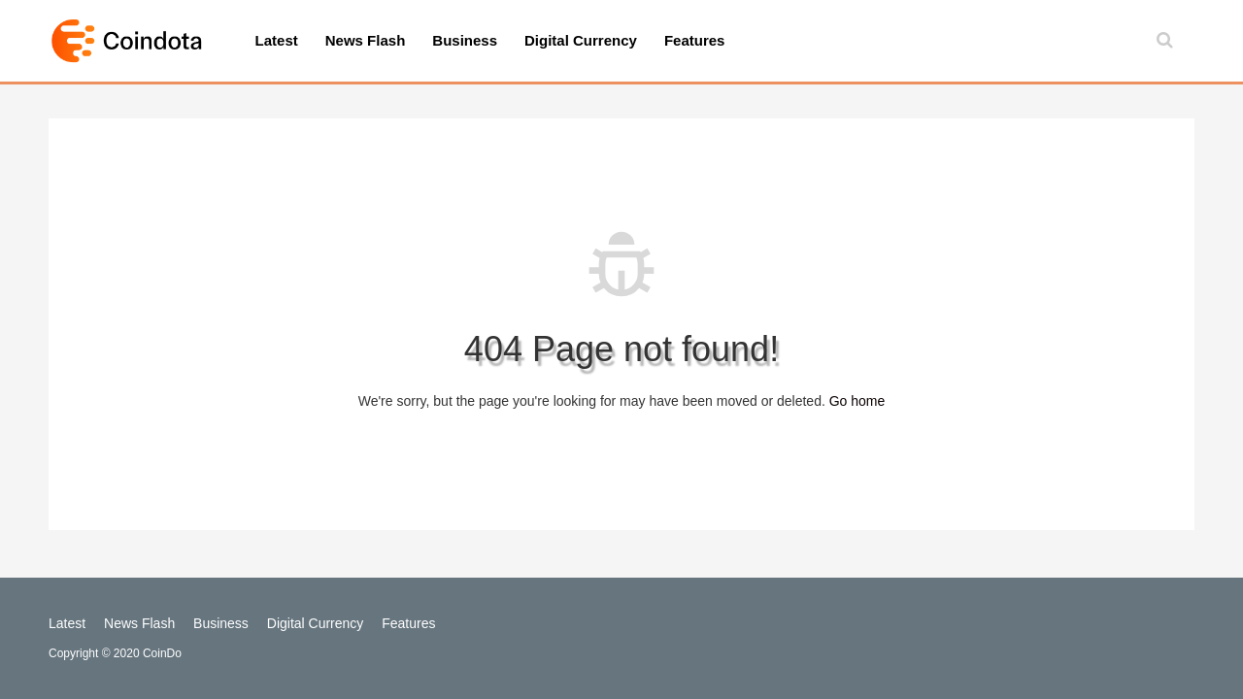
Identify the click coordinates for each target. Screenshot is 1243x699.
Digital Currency (580, 40)
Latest (276, 40)
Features (694, 40)
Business (464, 40)
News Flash (365, 40)
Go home (857, 401)
